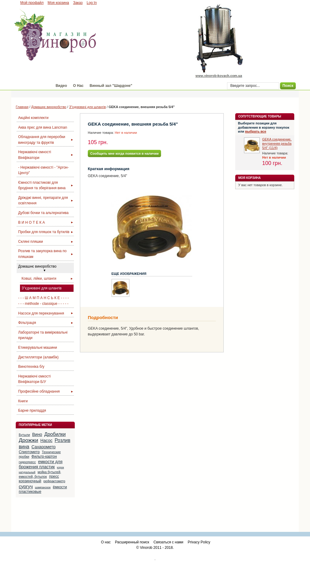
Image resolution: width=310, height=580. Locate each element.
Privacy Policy (199, 542)
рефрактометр (54, 481)
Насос (46, 440)
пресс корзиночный (39, 478)
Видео (61, 86)
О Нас (78, 86)
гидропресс (27, 462)
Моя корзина (58, 3)
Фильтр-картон (44, 456)
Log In (92, 3)
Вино (37, 434)
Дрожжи (28, 440)
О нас (105, 542)
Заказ (77, 3)
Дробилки (55, 434)
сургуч (26, 486)
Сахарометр (43, 446)
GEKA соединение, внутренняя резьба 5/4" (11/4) (277, 143)
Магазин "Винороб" (32, 86)
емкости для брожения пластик (40, 464)
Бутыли (24, 435)
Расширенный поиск (132, 542)
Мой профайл (32, 3)
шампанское (43, 487)
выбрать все (255, 131)
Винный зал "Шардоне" (111, 86)
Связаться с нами (168, 542)
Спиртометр (29, 452)
